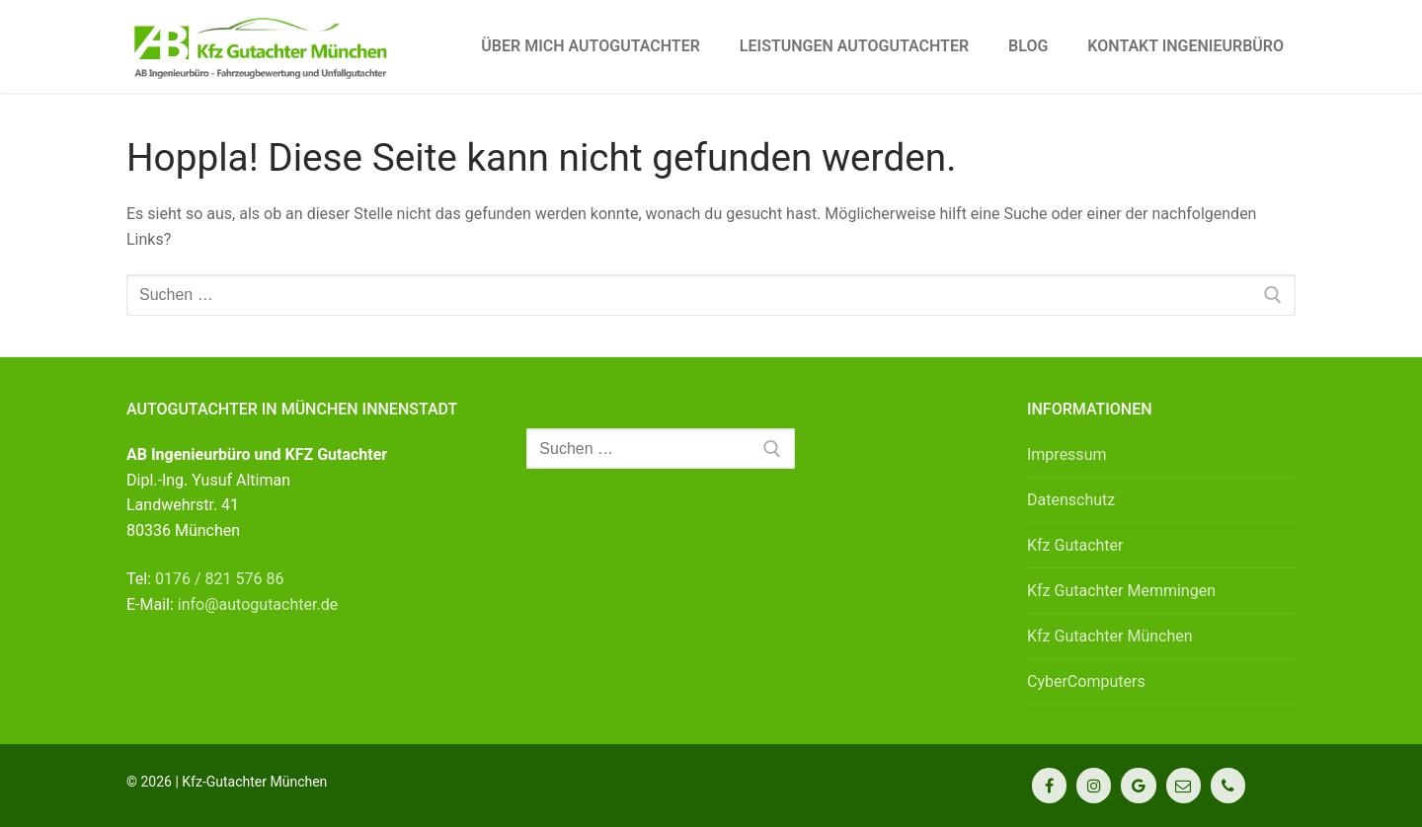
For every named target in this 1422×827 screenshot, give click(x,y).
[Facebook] (1049, 785)
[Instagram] (1093, 785)
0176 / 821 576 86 (219, 578)
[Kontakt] (1183, 785)
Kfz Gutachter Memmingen (1121, 590)
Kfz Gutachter (1075, 545)
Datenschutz (1071, 499)
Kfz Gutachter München (1110, 636)
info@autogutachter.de (258, 604)
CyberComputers (1086, 681)
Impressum (1067, 454)
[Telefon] (1228, 785)
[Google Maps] (1138, 785)
